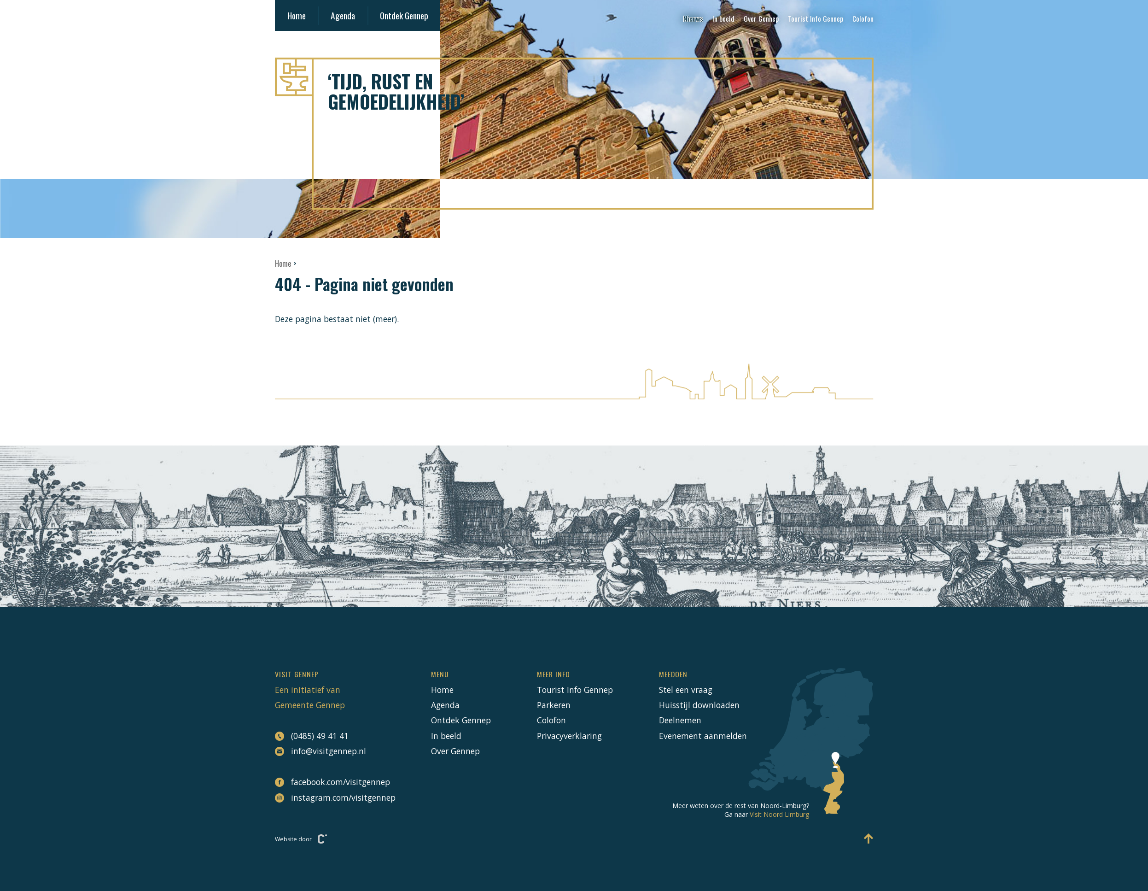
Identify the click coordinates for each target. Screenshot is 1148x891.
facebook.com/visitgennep (330, 781)
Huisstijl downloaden (699, 704)
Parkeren (554, 704)
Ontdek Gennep (404, 15)
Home (296, 15)
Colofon (863, 18)
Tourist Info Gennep (815, 18)
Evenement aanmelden (703, 735)
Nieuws (693, 18)
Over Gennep (761, 18)
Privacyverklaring (569, 735)
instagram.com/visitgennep (330, 797)
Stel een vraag (685, 689)
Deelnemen (680, 720)
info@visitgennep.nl (320, 751)
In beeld (723, 18)
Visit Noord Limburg (779, 814)
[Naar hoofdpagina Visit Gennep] (574, 77)
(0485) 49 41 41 (312, 736)
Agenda (343, 15)
